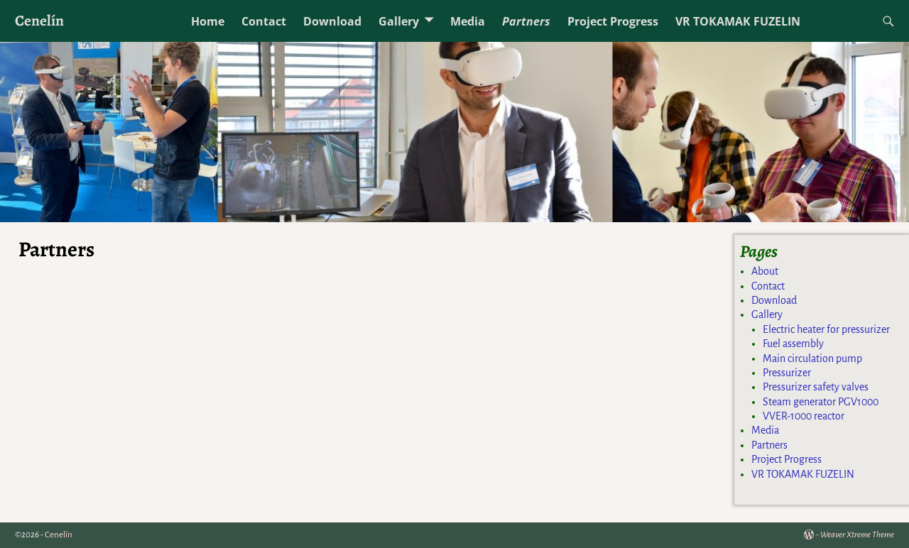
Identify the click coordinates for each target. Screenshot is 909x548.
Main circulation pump (812, 358)
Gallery (399, 21)
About (764, 271)
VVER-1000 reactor (803, 416)
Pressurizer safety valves (816, 387)
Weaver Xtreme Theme (857, 534)
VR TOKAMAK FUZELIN (737, 21)
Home (207, 21)
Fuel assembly (793, 343)
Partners (526, 21)
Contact (263, 21)
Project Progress (612, 21)
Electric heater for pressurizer (826, 329)
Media (467, 21)
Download (332, 21)
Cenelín (39, 20)
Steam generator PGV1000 (820, 401)
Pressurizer (787, 372)
